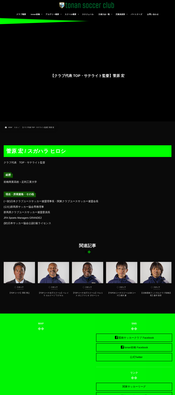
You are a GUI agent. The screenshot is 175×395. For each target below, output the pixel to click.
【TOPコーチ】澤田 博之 (19, 294)
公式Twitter (136, 357)
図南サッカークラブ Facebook (136, 337)
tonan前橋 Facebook (136, 347)
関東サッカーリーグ (134, 386)
